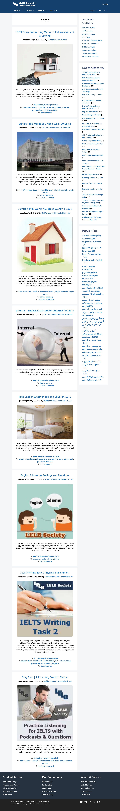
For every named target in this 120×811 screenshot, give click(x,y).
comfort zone (48, 661)
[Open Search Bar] (105, 10)
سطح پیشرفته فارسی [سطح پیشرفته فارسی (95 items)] (92, 376)
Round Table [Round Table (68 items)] (90, 275)
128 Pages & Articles (89, 53)
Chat (99, 10)
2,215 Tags (86, 37)
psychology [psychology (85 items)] (89, 272)
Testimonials (47, 785)
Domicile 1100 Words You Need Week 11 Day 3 (45, 208)
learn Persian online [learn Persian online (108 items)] (91, 256)
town (55, 110)
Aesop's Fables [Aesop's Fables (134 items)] (91, 235)
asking (21, 459)
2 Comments (46, 666)
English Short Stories (90, 112)
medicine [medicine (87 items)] (88, 266)
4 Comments (46, 112)
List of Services (87, 785)
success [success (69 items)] (87, 278)
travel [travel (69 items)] (86, 284)
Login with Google (10, 782)
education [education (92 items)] (88, 238)
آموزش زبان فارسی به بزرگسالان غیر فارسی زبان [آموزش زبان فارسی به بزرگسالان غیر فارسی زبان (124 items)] (93, 294)
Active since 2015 (88, 28)
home (58, 107)
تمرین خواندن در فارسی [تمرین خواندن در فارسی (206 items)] (92, 341)
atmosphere (41, 459)
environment (44, 760)
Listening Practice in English (46, 758)
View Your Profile (9, 788)
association (30, 459)
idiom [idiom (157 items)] (96, 247)
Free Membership (10, 791)
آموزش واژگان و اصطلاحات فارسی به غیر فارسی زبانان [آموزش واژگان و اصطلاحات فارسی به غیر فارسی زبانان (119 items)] (92, 333)
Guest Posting (47, 794)
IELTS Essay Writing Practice (46, 104)
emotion (36, 559)
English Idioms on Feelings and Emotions (45, 475)
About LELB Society (88, 782)
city (53, 107)
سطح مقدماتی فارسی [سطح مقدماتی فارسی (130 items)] (91, 372)
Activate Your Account (11, 785)
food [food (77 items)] (86, 247)
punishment (46, 663)
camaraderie (26, 661)
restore (69, 760)
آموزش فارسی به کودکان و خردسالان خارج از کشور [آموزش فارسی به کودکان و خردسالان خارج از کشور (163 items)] (93, 324)
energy (51, 459)
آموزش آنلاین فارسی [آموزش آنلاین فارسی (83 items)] (92, 287)
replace (49, 461)
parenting (35, 663)
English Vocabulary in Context (46, 380)
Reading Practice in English (92, 183)
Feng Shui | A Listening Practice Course (45, 677)
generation (60, 661)
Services (19, 10)
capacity (41, 107)
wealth (45, 763)
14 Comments (46, 561)
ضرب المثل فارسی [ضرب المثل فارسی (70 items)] (91, 379)
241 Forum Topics (88, 47)
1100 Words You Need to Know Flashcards (36, 190)
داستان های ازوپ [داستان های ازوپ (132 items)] (91, 361)
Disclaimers (85, 794)
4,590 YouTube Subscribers (92, 40)
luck (71, 459)
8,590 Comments (88, 34)
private (49, 383)
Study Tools (7, 794)
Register (43, 10)
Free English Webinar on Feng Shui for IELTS (45, 396)
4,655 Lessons (87, 31)
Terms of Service (87, 788)
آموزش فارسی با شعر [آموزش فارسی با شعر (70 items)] (93, 318)
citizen (48, 107)
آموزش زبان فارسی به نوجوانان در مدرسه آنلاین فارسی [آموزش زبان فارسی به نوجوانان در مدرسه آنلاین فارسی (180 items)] (92, 303)
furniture (59, 459)
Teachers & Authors (49, 791)
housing (65, 107)
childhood (37, 661)
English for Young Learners (92, 95)
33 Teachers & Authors (90, 56)
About (54, 10)
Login (92, 10)
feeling (44, 559)
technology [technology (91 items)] (89, 281)
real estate (47, 110)
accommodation (29, 107)
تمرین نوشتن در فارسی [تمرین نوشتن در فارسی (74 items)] (91, 357)
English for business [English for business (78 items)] (91, 243)
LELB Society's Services (90, 174)
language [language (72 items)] (88, 251)
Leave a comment (46, 198)
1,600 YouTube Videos (90, 44)
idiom (56, 559)
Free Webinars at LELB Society (46, 456)
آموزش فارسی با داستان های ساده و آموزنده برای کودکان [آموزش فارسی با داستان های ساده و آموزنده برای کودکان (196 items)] (92, 312)
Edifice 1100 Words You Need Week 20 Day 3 (45, 123)
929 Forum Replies (89, 50)
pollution (41, 461)
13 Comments (46, 464)
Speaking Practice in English (92, 189)
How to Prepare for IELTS (91, 141)
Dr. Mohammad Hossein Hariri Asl (38, 804)
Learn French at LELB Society (92, 155)
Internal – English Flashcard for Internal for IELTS (45, 310)
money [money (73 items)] (87, 269)
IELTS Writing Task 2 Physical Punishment (44, 572)
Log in (105, 4)
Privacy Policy (86, 791)
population (37, 110)
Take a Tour (46, 788)
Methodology (47, 782)
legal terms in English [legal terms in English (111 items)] (92, 262)
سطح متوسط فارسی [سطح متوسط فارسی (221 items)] (90, 366)
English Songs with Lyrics (91, 115)
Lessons (31, 10)
